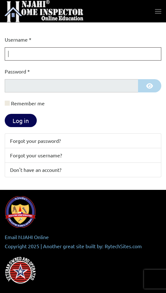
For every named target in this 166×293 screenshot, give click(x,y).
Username (18, 39)
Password (17, 71)
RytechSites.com (123, 246)
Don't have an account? (35, 170)
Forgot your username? (36, 155)
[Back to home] (44, 11)
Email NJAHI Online (27, 237)
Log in (21, 120)
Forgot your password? (35, 141)
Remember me (28, 103)
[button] (158, 11)
